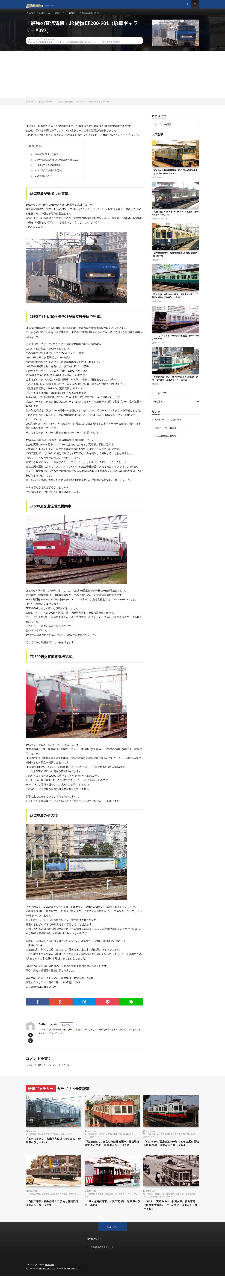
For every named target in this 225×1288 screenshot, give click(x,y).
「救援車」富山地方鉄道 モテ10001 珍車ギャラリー (51, 1140)
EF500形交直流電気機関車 (41, 48)
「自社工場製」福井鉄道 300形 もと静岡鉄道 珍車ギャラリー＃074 (52, 1215)
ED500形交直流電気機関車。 (46, 176)
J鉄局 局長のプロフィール (102, 1259)
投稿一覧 (66, 1030)
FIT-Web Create (47, 1281)
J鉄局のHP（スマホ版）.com (40, 15)
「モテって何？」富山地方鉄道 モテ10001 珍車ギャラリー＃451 (53, 1147)
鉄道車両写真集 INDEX (97, 15)
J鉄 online (50, 1277)
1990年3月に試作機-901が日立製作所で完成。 (55, 165)
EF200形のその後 (41, 182)
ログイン (54, 1070)
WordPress (76, 1281)
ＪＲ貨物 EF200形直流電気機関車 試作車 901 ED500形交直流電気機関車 (87, 48)
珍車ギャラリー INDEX (70, 15)
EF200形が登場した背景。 (45, 160)
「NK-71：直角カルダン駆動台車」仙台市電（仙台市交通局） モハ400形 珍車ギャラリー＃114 (171, 1217)
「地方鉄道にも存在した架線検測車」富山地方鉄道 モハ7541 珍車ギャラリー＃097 (112, 1152)
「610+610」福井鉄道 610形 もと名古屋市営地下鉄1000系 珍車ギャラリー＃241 (171, 1150)
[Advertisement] (112, 80)
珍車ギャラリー (50, 45)
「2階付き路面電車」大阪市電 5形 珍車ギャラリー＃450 (111, 1215)
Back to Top (112, 1239)
